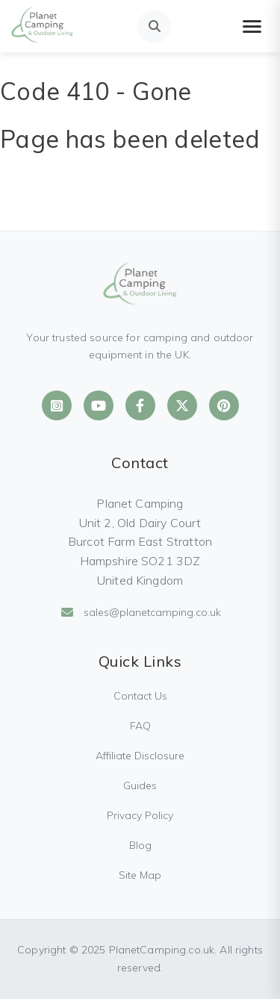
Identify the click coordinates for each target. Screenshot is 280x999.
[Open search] (154, 26)
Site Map (140, 875)
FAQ (140, 725)
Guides (140, 785)
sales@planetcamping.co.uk (140, 612)
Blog (140, 845)
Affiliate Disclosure (140, 755)
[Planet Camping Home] (42, 26)
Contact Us (140, 696)
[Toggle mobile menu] (252, 26)
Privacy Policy (140, 815)
